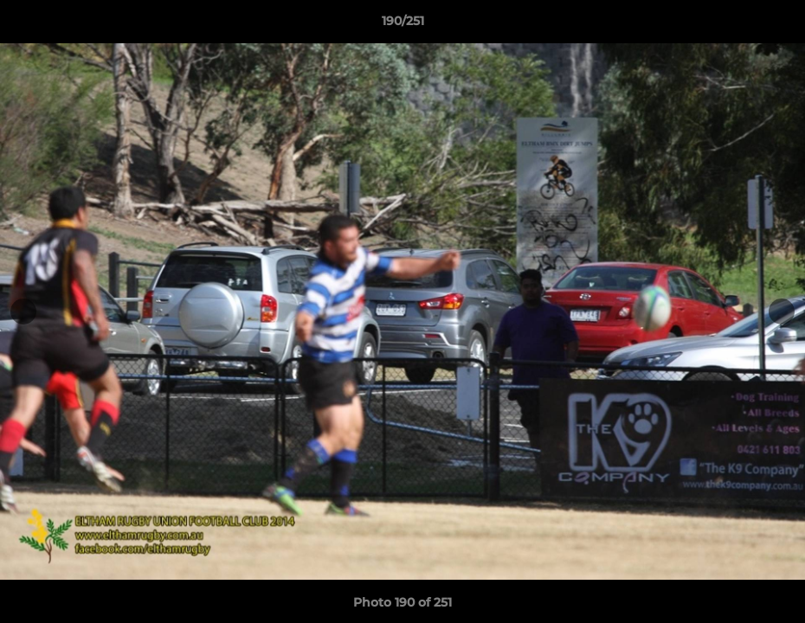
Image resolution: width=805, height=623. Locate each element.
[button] (773, 25)
